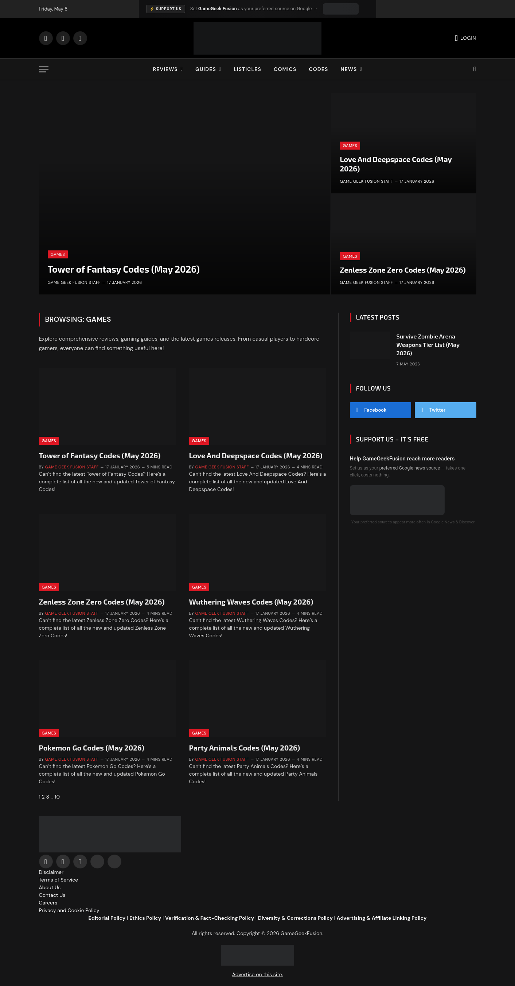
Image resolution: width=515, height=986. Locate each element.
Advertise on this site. (257, 974)
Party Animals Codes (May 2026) (244, 747)
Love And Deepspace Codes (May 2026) (396, 164)
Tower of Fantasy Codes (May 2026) (124, 269)
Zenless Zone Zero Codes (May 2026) (402, 269)
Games (58, 254)
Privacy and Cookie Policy (69, 910)
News (348, 69)
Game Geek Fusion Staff (74, 282)
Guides (205, 69)
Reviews (165, 69)
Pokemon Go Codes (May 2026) (91, 747)
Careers (48, 902)
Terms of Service (58, 879)
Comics (285, 69)
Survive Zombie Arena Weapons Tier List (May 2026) (428, 344)
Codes (318, 69)
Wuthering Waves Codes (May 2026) (251, 601)
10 (57, 796)
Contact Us (52, 895)
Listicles (247, 69)
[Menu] (43, 69)
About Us (50, 887)
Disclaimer (51, 872)
